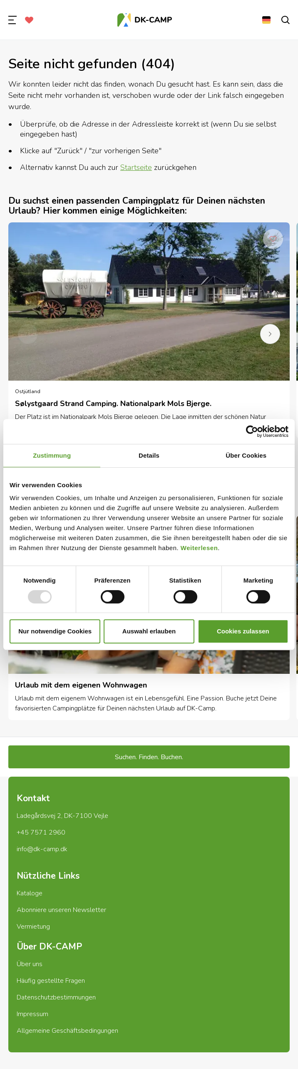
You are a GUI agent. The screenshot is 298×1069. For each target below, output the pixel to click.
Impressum (32, 1014)
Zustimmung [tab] (52, 455)
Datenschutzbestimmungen (56, 997)
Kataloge (29, 893)
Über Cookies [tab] (246, 455)
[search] (285, 20)
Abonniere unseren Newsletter (61, 910)
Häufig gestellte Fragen (51, 980)
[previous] (28, 334)
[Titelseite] (145, 20)
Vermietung (33, 926)
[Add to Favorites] (273, 239)
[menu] (12, 20)
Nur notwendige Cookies (55, 631)
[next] (270, 334)
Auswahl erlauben (149, 631)
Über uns (29, 964)
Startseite (136, 167)
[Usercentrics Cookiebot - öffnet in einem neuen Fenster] (252, 431)
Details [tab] (149, 455)
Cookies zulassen (243, 631)
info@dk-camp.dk (42, 849)
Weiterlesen (199, 547)
